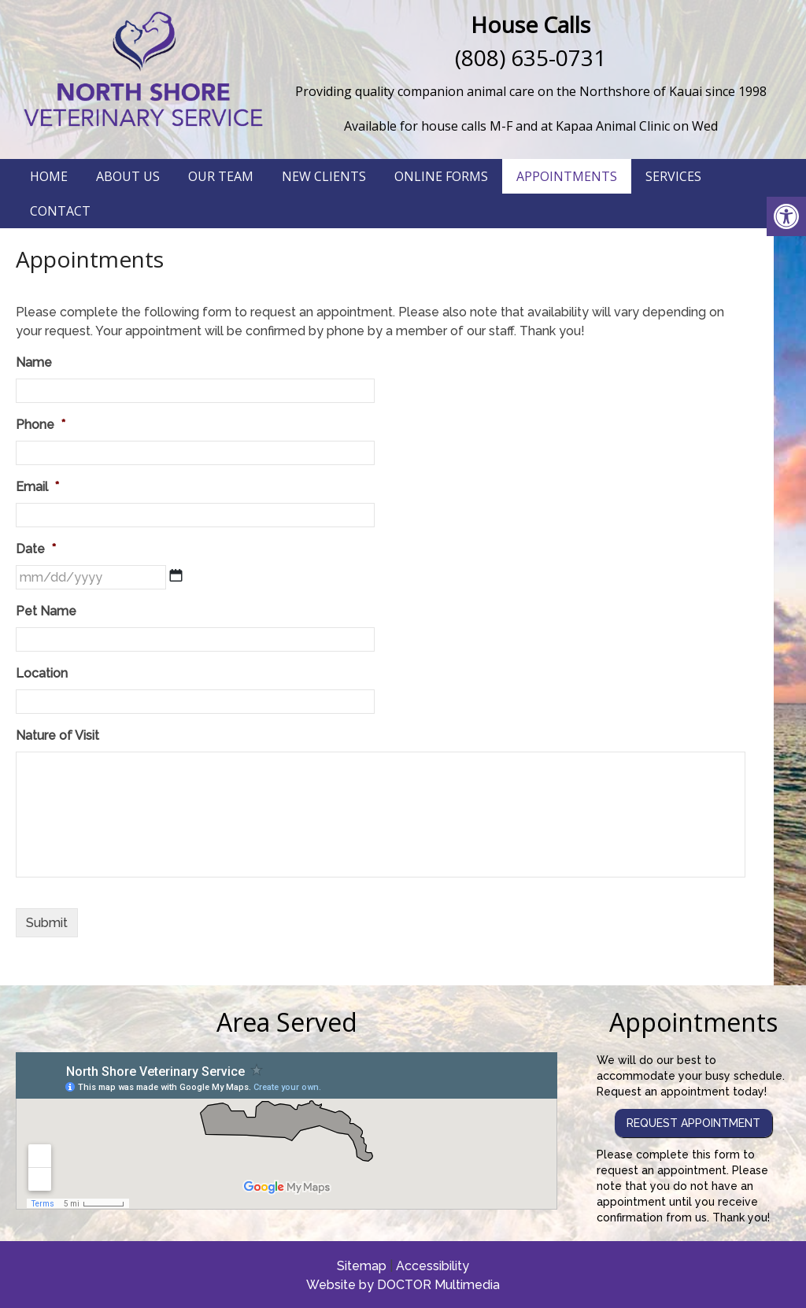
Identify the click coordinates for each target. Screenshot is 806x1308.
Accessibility (432, 1265)
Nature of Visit (57, 735)
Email (37, 486)
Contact (60, 211)
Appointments (566, 176)
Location (42, 673)
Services (673, 176)
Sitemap (361, 1265)
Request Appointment (693, 1123)
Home (49, 176)
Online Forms (441, 176)
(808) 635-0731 (530, 57)
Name (34, 362)
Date (36, 548)
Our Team (220, 176)
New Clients (324, 176)
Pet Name (46, 611)
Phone (40, 424)
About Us (128, 176)
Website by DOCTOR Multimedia (403, 1284)
